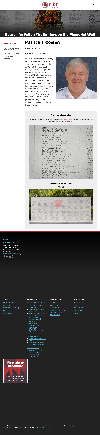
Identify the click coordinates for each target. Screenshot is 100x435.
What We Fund (34, 352)
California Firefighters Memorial (36, 306)
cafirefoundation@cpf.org (12, 254)
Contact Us (8, 242)
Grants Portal (33, 356)
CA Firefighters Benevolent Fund (35, 318)
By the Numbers (34, 354)
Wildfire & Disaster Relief (37, 339)
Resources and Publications (34, 326)
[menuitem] (11, 49)
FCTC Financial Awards (37, 345)
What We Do (10, 44)
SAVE (31, 341)
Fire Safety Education (36, 343)
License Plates (34, 333)
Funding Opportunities (37, 350)
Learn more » (68, 122)
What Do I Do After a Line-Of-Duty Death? (36, 314)
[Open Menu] (92, 5)
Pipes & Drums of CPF (36, 331)
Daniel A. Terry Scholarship (34, 322)
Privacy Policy (40, 427)
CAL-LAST (32, 329)
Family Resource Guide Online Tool (37, 310)
